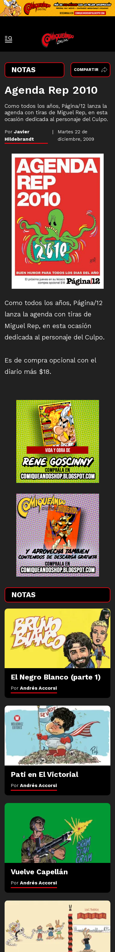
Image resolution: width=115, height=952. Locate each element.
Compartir (90, 69)
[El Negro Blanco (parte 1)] (57, 638)
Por (34, 688)
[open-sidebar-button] (8, 39)
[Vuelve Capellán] (57, 833)
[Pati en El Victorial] (57, 735)
